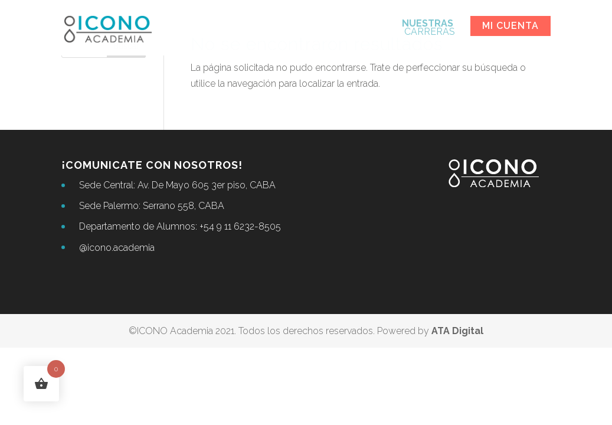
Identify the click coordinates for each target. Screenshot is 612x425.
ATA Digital (457, 330)
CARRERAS (428, 28)
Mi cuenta (510, 25)
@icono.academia (117, 247)
